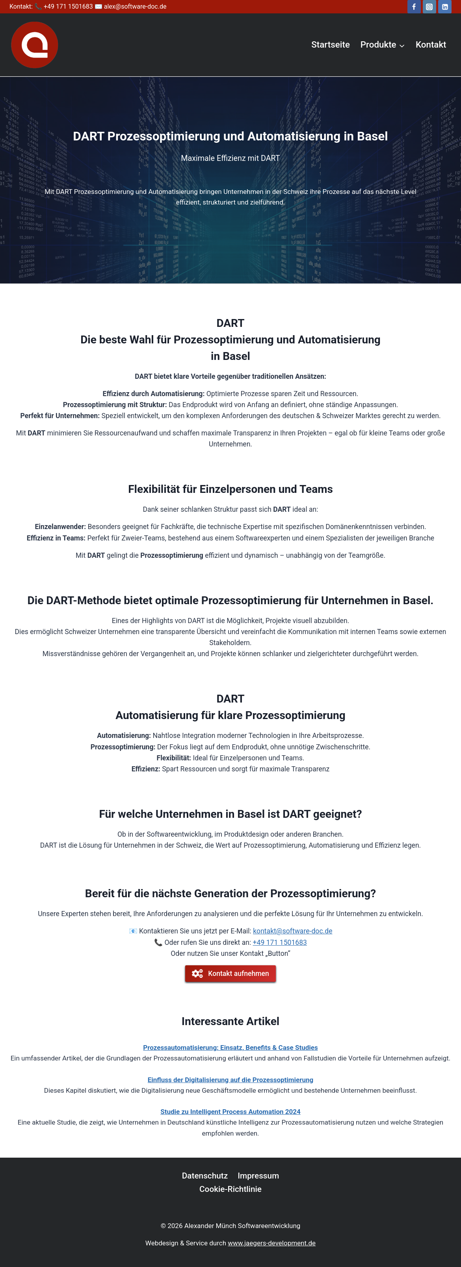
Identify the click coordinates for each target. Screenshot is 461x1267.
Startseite (330, 44)
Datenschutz (205, 1175)
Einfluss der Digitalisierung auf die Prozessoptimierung (230, 1080)
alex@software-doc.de (135, 6)
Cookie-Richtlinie (230, 1189)
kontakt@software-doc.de (292, 931)
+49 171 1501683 (280, 942)
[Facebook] (414, 6)
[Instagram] (429, 6)
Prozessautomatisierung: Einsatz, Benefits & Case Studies (230, 1047)
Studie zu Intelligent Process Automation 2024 (230, 1112)
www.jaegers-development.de (272, 1243)
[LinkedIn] (445, 6)
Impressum (258, 1175)
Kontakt (431, 44)
